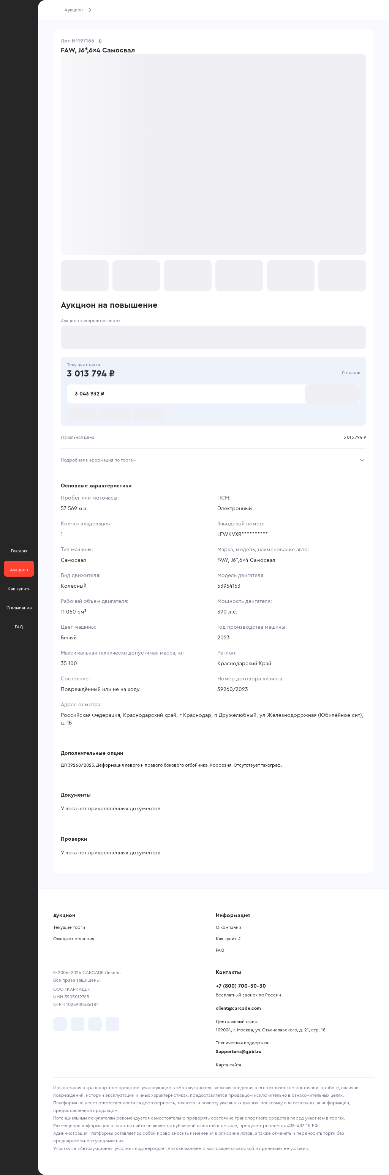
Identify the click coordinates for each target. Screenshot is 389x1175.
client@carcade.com (238, 1008)
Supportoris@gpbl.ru (238, 1051)
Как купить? (228, 938)
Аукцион (74, 10)
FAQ (220, 950)
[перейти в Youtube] (95, 1024)
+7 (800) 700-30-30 (241, 986)
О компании (228, 927)
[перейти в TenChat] (112, 1024)
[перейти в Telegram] (77, 1024)
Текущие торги (69, 927)
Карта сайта (228, 1065)
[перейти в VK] (60, 1024)
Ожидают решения (73, 938)
